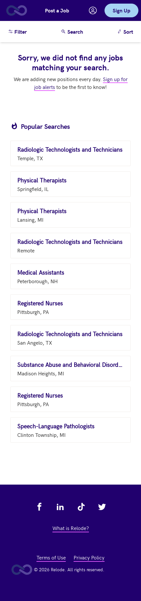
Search (72, 31)
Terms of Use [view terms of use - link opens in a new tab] (51, 557)
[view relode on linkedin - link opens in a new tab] (60, 506)
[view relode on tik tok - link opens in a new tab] (81, 506)
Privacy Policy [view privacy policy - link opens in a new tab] (89, 557)
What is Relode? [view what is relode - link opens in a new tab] (70, 527)
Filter (17, 31)
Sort (126, 31)
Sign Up (121, 10)
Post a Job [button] (57, 10)
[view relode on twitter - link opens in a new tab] (101, 506)
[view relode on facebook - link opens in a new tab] (39, 506)
